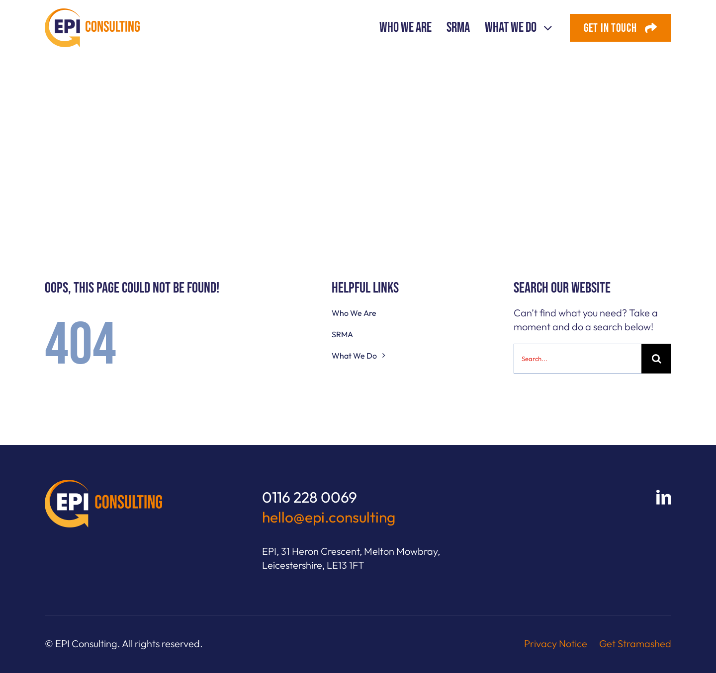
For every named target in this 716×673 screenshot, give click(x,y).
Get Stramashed (635, 643)
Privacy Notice (555, 643)
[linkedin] (663, 497)
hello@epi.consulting (328, 517)
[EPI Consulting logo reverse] (103, 484)
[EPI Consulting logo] (92, 13)
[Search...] (577, 359)
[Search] (656, 359)
